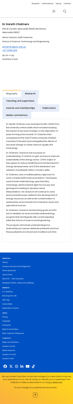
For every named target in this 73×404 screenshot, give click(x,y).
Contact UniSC (8, 358)
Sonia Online (7, 274)
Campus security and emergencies (16, 266)
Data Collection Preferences (13, 333)
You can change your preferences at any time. (35, 387)
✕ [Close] (35, 394)
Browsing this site (9, 296)
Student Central (8, 346)
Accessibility (7, 304)
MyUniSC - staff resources (13, 279)
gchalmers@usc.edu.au (14, 46)
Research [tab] (30, 93)
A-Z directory (7, 292)
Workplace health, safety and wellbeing (18, 283)
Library (58, 3)
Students (36, 3)
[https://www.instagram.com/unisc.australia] (16, 366)
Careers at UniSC (9, 354)
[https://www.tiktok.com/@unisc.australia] (33, 366)
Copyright (6, 321)
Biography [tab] (11, 93)
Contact (67, 3)
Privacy (5, 317)
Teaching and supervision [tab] (20, 100)
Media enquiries (8, 350)
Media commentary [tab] (17, 115)
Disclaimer (6, 325)
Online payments (9, 270)
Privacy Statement (53, 382)
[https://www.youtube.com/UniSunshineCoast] (28, 366)
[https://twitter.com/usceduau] (11, 366)
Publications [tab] (49, 108)
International (47, 3)
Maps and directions (10, 342)
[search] (64, 11)
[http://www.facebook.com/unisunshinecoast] (5, 366)
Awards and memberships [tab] (20, 108)
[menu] (54, 11)
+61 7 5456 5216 (9, 50)
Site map (6, 300)
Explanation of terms (10, 308)
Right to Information (10, 329)
